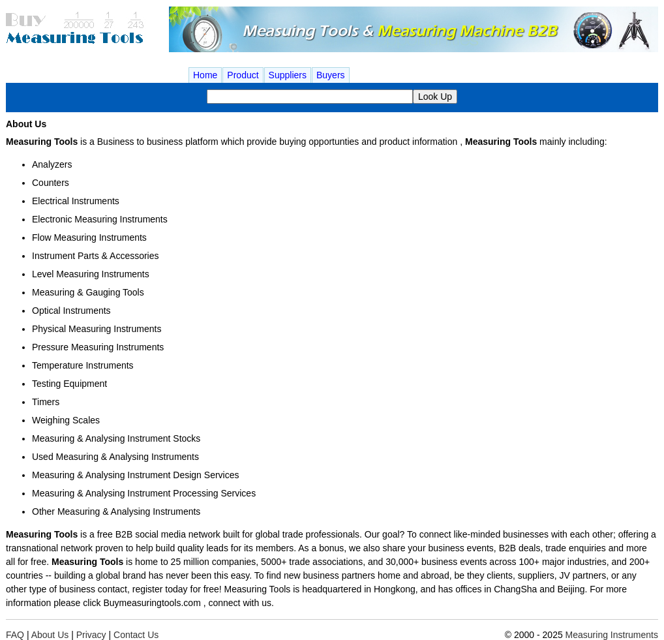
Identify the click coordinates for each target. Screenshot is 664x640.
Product (242, 75)
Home (205, 75)
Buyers (330, 75)
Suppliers (288, 75)
